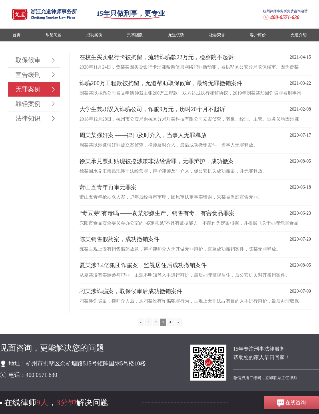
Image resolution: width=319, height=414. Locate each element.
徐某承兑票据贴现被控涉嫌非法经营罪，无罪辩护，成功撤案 (156, 161)
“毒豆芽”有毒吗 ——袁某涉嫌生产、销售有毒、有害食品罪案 (157, 213)
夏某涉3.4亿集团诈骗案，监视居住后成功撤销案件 (143, 265)
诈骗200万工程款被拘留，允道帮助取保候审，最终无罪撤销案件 (160, 83)
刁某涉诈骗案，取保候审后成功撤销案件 (130, 291)
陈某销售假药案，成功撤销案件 (119, 239)
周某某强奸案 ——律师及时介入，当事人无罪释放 (143, 135)
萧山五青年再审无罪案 (108, 187)
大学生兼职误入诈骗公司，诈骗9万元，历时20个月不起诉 (152, 109)
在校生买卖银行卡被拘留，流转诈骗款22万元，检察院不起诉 (156, 57)
